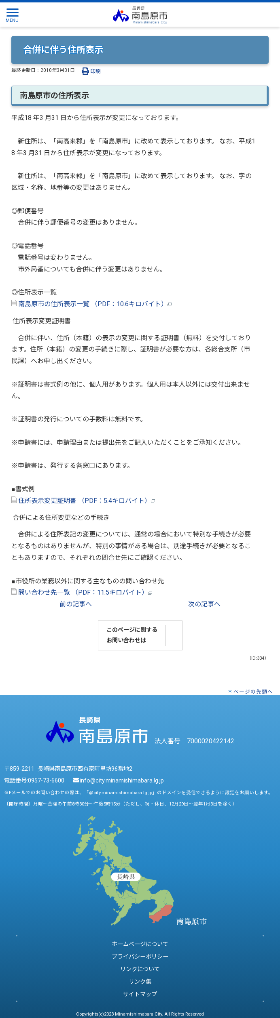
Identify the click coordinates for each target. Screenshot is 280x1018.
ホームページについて (140, 944)
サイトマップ (140, 994)
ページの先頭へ (253, 692)
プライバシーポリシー (140, 956)
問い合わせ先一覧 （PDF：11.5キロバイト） (81, 592)
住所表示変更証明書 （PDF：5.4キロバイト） (83, 501)
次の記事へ (204, 604)
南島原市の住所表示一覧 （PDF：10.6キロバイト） (91, 304)
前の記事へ (75, 604)
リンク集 (140, 981)
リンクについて (140, 969)
